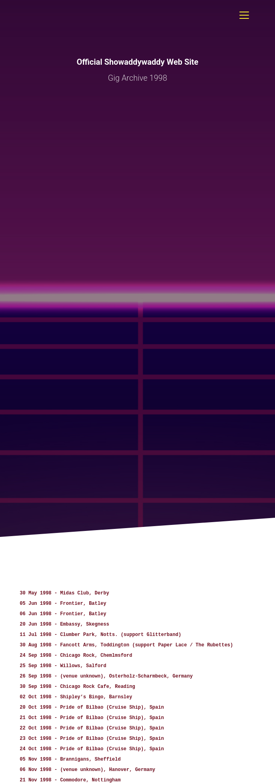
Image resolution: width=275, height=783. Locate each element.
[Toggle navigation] (244, 15)
